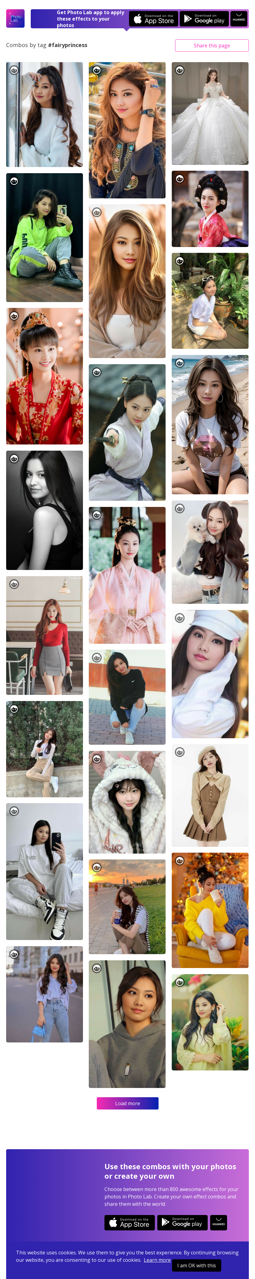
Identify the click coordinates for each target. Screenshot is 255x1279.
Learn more (157, 1260)
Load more (127, 1103)
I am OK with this (196, 1265)
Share (212, 45)
